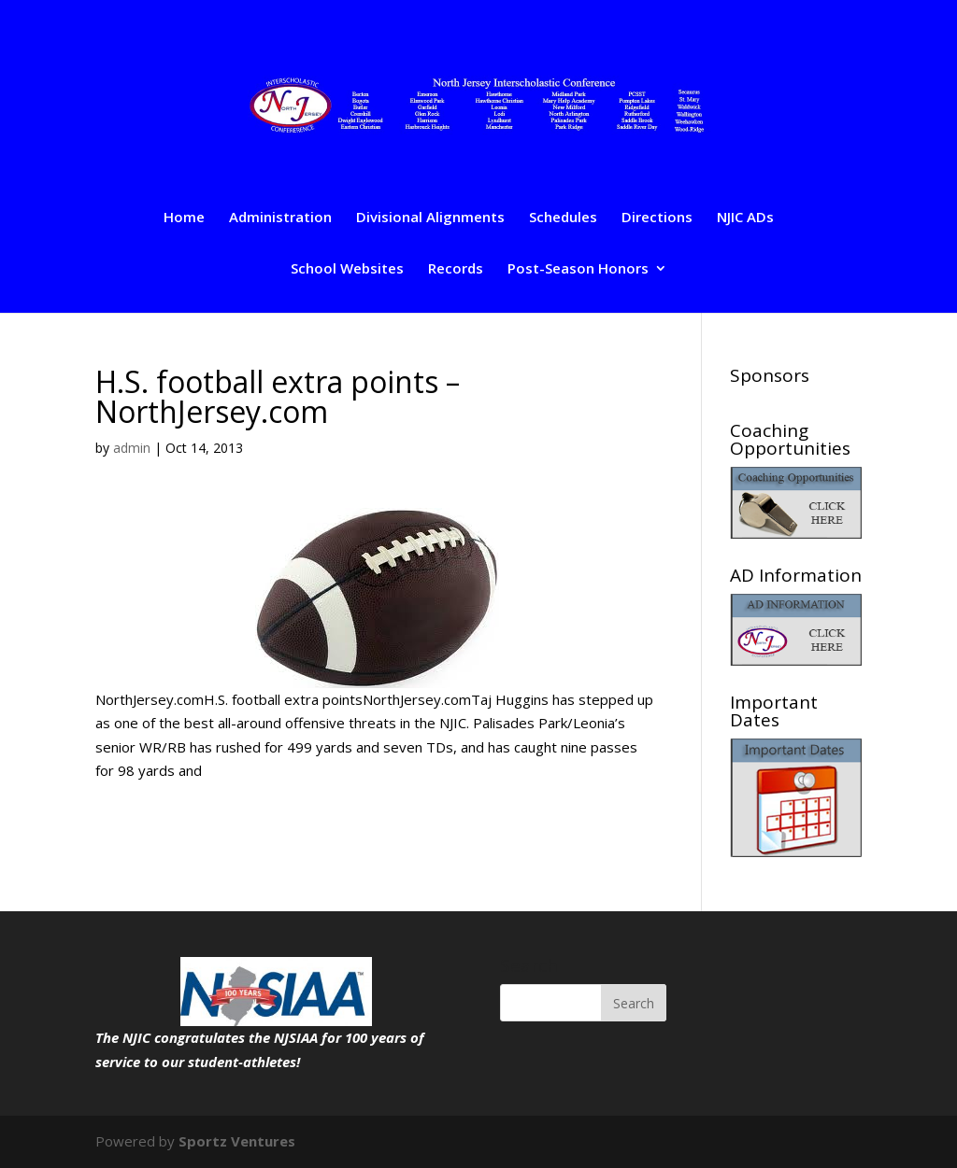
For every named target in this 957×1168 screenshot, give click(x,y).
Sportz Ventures (237, 1141)
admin (131, 448)
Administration (280, 218)
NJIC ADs (745, 218)
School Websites (347, 269)
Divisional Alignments (430, 218)
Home (184, 218)
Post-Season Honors (578, 269)
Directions (657, 218)
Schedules (563, 218)
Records (455, 269)
